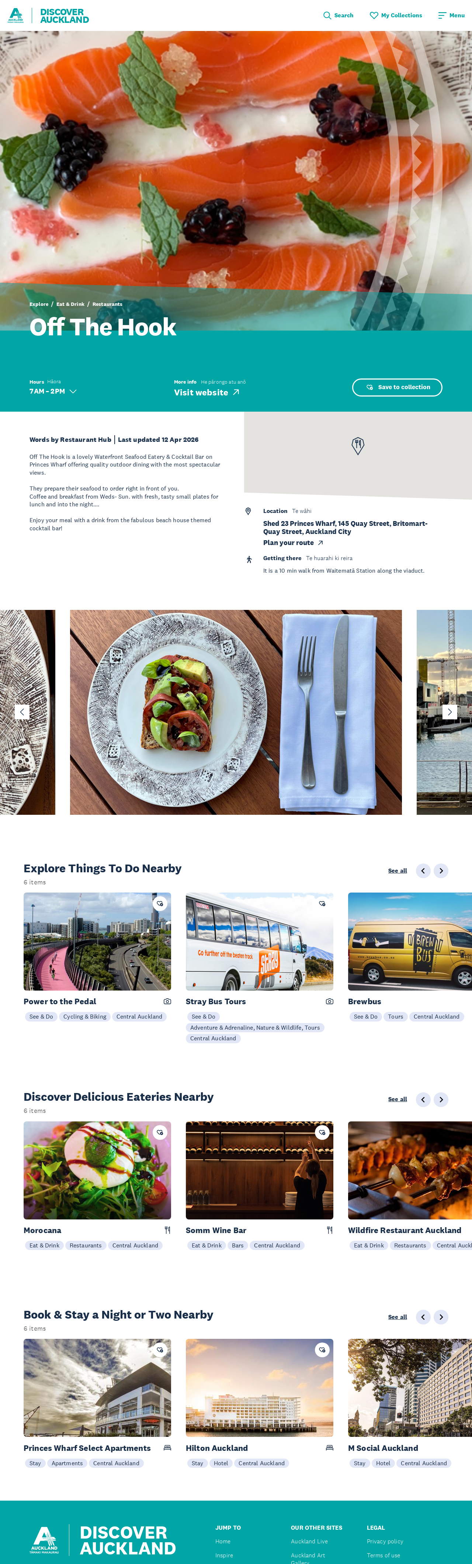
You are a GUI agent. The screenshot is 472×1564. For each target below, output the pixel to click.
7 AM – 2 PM (53, 391)
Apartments (67, 1463)
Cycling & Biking (84, 1016)
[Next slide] (449, 712)
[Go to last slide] (22, 712)
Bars (238, 1245)
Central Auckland (140, 1016)
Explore (39, 304)
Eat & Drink (70, 304)
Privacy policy (385, 1541)
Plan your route (293, 543)
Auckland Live (309, 1541)
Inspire (224, 1555)
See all (397, 871)
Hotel (221, 1463)
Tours (395, 1016)
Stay (35, 1463)
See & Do (41, 1016)
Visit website (207, 392)
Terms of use (383, 1555)
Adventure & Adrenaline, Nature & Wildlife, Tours (255, 1027)
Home (223, 1541)
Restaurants (108, 304)
